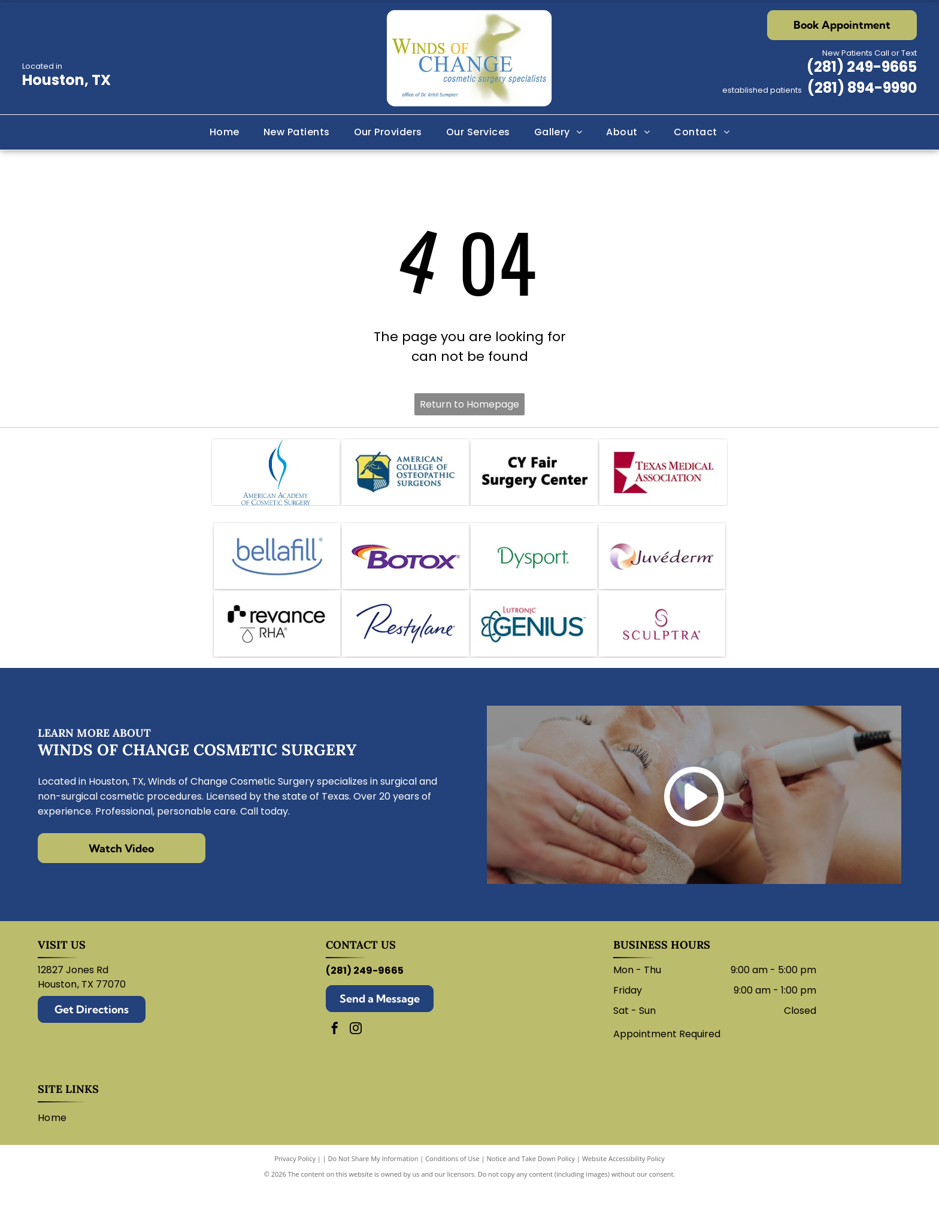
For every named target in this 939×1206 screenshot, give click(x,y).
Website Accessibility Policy (623, 1175)
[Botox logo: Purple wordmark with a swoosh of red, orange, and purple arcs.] (405, 565)
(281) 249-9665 (862, 67)
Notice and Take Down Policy (531, 1175)
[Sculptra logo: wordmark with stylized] (662, 639)
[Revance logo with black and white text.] (277, 639)
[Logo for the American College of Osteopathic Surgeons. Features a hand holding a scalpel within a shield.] (405, 475)
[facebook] (335, 1047)
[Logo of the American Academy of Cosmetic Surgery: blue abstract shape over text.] (276, 475)
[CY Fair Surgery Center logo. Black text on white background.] (534, 475)
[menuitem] (225, 132)
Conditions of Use (452, 1175)
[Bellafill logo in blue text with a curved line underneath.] (277, 565)
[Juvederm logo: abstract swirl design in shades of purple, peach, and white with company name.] (662, 565)
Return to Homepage (469, 404)
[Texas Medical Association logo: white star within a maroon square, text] (663, 475)
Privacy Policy (295, 1175)
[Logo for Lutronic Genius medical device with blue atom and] (534, 639)
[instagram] (356, 1047)
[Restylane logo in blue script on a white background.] (405, 639)
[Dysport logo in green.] (534, 565)
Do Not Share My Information (373, 1175)
